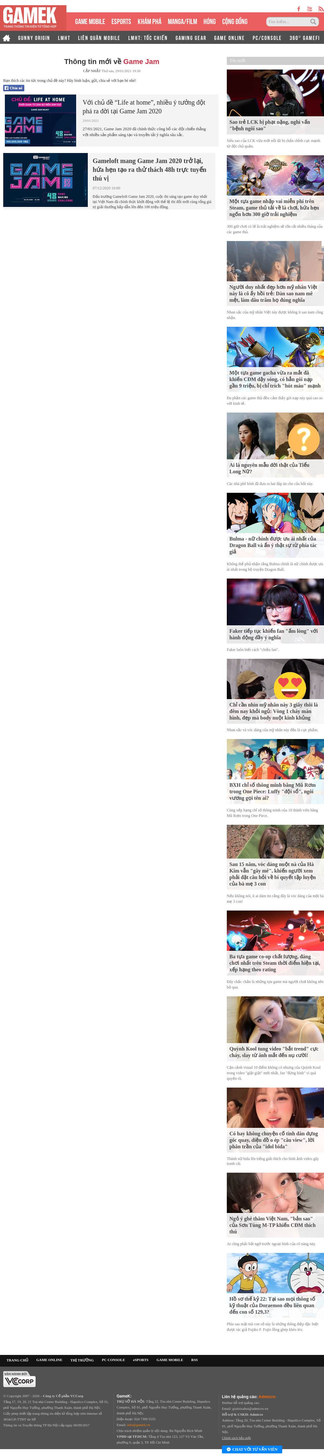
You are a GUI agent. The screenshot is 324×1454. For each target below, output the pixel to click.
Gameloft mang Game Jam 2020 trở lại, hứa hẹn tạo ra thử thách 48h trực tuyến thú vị (149, 169)
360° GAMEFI (305, 37)
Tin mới (237, 60)
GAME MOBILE (90, 20)
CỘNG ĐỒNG (235, 20)
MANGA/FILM (182, 20)
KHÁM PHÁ (149, 20)
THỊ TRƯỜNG (82, 1360)
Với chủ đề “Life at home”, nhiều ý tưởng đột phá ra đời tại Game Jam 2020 (144, 107)
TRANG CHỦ (17, 1360)
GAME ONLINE (229, 37)
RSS (194, 1360)
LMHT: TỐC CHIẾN (148, 37)
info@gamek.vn (138, 1425)
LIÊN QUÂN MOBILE (99, 37)
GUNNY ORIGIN (34, 37)
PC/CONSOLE (267, 37)
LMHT (64, 37)
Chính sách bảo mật (236, 1438)
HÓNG (209, 20)
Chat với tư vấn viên (252, 1449)
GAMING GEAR (191, 37)
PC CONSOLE (113, 1360)
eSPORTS (121, 20)
